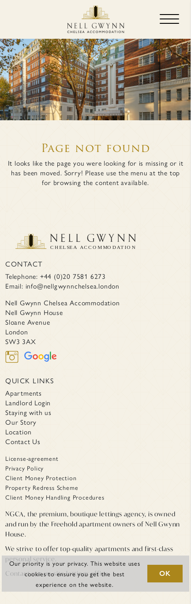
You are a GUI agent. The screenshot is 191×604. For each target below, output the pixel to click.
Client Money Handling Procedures (55, 497)
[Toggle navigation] (169, 19)
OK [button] (165, 573)
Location (18, 432)
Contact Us (23, 441)
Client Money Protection (40, 477)
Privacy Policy (24, 467)
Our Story (21, 422)
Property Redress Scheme (41, 487)
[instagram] (14, 362)
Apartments (23, 393)
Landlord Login (28, 403)
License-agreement (32, 458)
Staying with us (28, 412)
